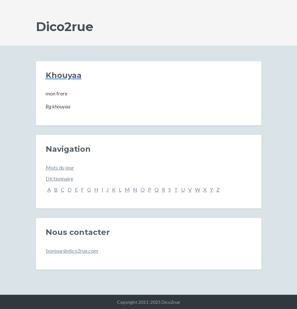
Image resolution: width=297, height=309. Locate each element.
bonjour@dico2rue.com (72, 251)
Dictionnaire (59, 178)
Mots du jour (60, 167)
